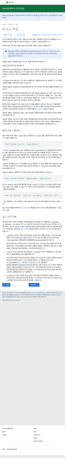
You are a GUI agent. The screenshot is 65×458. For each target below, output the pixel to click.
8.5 (49, 35)
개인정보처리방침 (12, 449)
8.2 (58, 35)
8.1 (62, 35)
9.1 (39, 35)
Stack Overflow (38, 441)
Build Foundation (7, 15)
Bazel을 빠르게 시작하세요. (13, 8)
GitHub (4, 435)
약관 (3, 449)
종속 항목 (34, 285)
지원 (35, 432)
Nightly (34, 35)
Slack (35, 438)
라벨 (20, 164)
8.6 (46, 35)
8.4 (52, 35)
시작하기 (10, 24)
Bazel (4, 24)
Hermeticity (41, 109)
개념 (16, 24)
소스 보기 (21, 35)
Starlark (25, 62)
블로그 (4, 432)
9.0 (43, 35)
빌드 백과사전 (25, 229)
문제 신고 (8, 35)
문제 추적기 (37, 435)
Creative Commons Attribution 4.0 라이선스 (39, 293)
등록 (60, 15)
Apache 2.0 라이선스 (20, 295)
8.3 (55, 35)
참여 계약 (52, 15)
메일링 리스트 (38, 15)
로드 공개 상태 (25, 208)
